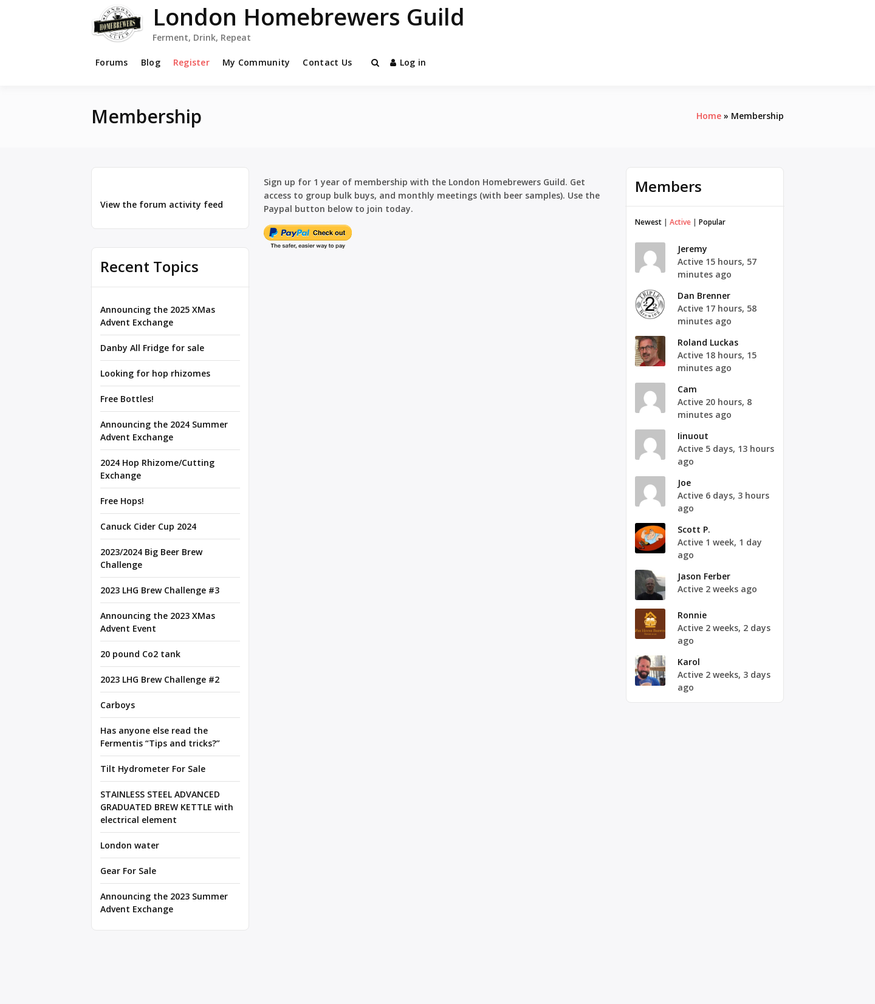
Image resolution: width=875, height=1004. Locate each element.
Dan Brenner (704, 295)
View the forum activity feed (161, 204)
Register (191, 62)
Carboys (117, 705)
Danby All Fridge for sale (152, 347)
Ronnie (692, 615)
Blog (150, 62)
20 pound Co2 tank (140, 654)
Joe (684, 482)
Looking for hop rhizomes (155, 373)
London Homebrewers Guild (309, 16)
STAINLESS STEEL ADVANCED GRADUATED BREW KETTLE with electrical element (166, 806)
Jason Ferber (704, 576)
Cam (687, 389)
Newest (648, 222)
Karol (689, 662)
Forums (111, 62)
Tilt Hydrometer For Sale (152, 768)
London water (129, 845)
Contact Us (327, 62)
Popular (712, 222)
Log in (408, 62)
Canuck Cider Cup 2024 (148, 526)
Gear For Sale (128, 870)
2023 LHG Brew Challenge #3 (159, 590)
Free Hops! (122, 501)
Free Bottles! (127, 399)
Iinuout (693, 436)
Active (680, 222)
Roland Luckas (708, 342)
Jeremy (692, 248)
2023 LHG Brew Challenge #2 (159, 679)
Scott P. (694, 529)
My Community (256, 62)
